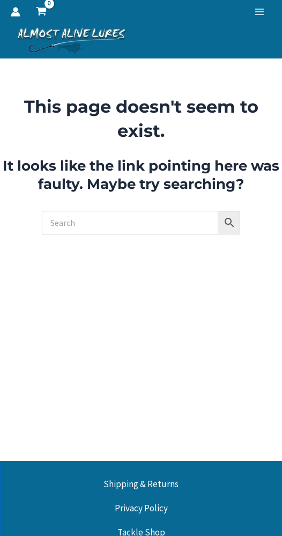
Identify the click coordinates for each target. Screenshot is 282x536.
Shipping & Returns (141, 484)
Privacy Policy (141, 508)
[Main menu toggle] (259, 12)
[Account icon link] (15, 12)
